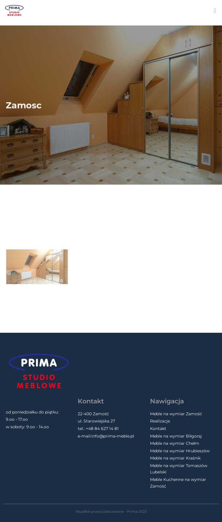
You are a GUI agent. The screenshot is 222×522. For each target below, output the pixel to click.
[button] (215, 10)
